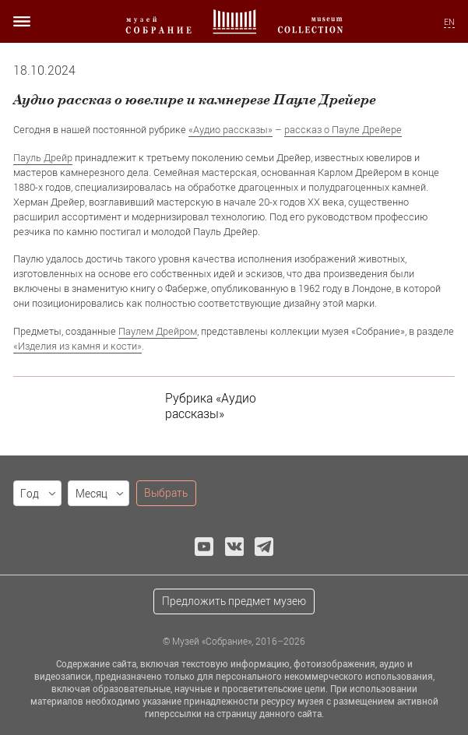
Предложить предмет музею (234, 600)
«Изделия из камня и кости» (77, 346)
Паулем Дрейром (157, 331)
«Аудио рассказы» (230, 129)
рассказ (303, 129)
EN (449, 21)
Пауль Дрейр (42, 157)
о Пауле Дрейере (362, 129)
